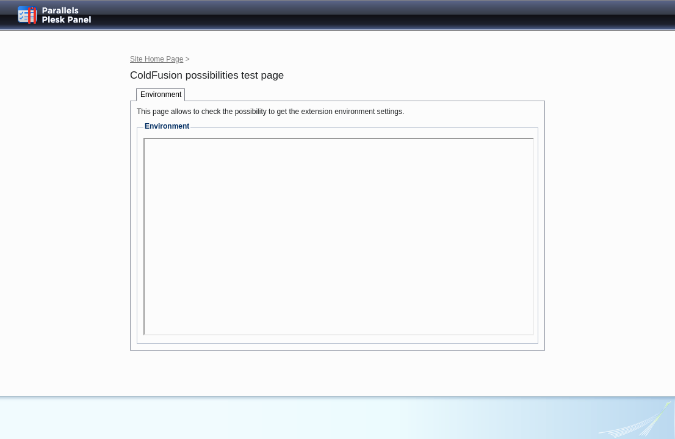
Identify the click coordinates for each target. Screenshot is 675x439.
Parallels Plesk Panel (64, 15)
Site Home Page (156, 59)
